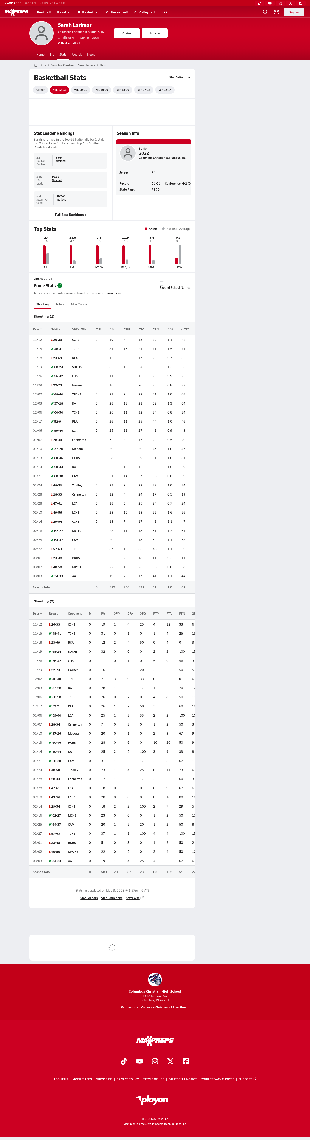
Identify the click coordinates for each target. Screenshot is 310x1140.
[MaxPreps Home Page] (36, 65)
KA (74, 403)
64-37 (58, 540)
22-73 (57, 385)
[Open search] (265, 12)
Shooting (42, 304)
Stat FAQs (135, 898)
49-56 (57, 512)
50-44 (58, 467)
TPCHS (76, 394)
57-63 (57, 549)
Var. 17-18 (144, 89)
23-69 (57, 358)
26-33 (57, 339)
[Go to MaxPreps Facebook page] (186, 1062)
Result (55, 328)
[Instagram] (280, 3)
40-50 (57, 567)
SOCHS (77, 367)
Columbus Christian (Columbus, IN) (81, 32)
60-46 (58, 458)
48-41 (58, 349)
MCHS (76, 530)
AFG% (185, 328)
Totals (60, 304)
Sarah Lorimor (75, 24)
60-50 (58, 412)
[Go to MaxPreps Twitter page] (170, 1062)
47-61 (57, 503)
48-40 (58, 394)
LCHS (75, 512)
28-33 (57, 494)
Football (44, 11)
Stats (63, 54)
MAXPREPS (13, 3)
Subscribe (104, 1079)
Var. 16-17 (165, 89)
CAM (75, 476)
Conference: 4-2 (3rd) (180, 183)
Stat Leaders (89, 898)
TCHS (75, 349)
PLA (75, 421)
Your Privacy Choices (217, 1079)
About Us (61, 1079)
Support (248, 1079)
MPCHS (77, 567)
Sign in (294, 12)
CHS (75, 376)
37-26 (58, 449)
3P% (143, 613)
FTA (169, 613)
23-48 (57, 558)
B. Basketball (89, 11)
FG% (156, 328)
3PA (130, 613)
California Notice (183, 1079)
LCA (75, 430)
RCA (75, 358)
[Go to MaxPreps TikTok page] (124, 1062)
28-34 (57, 439)
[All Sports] (164, 12)
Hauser (77, 385)
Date (37, 328)
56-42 (58, 376)
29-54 (57, 521)
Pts (111, 328)
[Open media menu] (276, 12)
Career (40, 89)
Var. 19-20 (101, 89)
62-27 (58, 530)
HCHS (76, 458)
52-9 (57, 421)
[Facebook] (301, 3)
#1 (69, 43)
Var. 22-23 (59, 89)
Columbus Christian (62, 65)
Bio (52, 54)
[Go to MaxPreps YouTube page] (139, 1062)
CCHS (75, 339)
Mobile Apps (82, 1079)
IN (45, 65)
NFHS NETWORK (52, 3)
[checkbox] (162, 283)
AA (74, 576)
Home (40, 54)
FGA (141, 328)
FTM (156, 613)
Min (98, 328)
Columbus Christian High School (155, 983)
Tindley (77, 485)
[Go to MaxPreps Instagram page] (155, 1062)
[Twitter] (290, 3)
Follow (154, 33)
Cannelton (79, 439)
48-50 (57, 485)
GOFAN (30, 3)
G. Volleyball (144, 11)
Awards (77, 54)
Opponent (79, 328)
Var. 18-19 (122, 89)
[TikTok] (259, 3)
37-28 (58, 403)
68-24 (58, 367)
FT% (182, 613)
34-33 (58, 576)
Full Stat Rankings (70, 214)
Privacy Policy (127, 1079)
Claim (126, 33)
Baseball (64, 11)
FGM (126, 328)
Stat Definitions (180, 77)
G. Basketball (117, 11)
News (91, 54)
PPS (170, 328)
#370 (156, 189)
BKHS (76, 558)
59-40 (58, 430)
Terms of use (153, 1079)
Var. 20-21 (80, 89)
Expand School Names (175, 285)
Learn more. (113, 293)
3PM (117, 613)
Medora (77, 449)
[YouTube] (270, 3)
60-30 (58, 476)
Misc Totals (79, 304)
